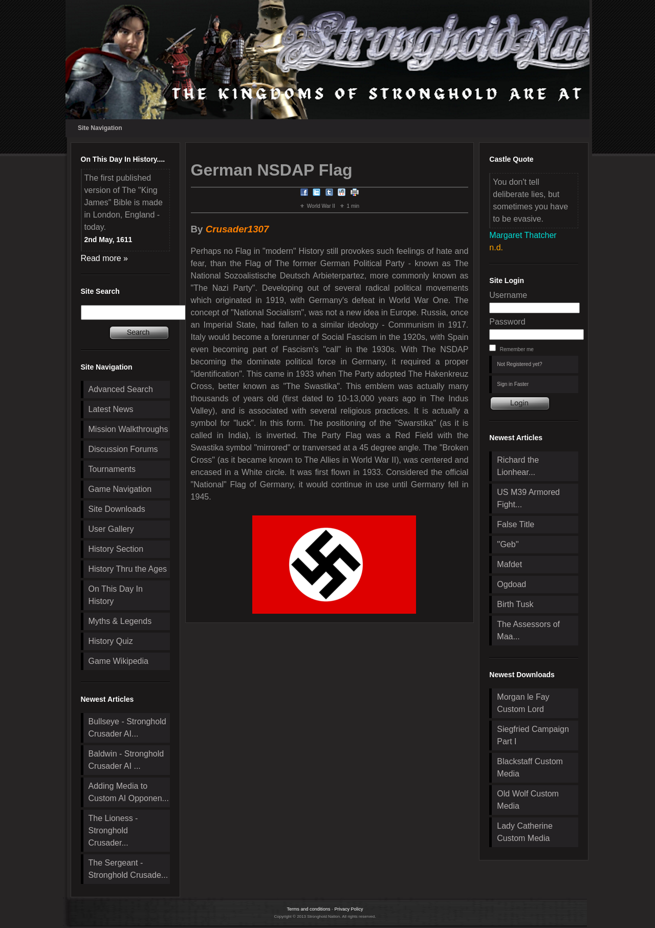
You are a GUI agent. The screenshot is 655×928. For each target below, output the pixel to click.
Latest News (111, 409)
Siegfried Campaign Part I (533, 735)
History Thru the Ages (128, 569)
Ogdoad (511, 584)
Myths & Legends (120, 621)
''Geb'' (507, 544)
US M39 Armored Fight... (528, 498)
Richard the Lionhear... (518, 466)
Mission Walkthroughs (128, 429)
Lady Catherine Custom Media (525, 832)
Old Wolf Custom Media (528, 799)
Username (508, 295)
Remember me (517, 349)
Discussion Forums (123, 449)
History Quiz (111, 641)
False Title (515, 524)
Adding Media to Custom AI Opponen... (129, 792)
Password (507, 321)
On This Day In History (116, 595)
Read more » (104, 258)
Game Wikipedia (118, 661)
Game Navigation (120, 489)
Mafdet (509, 564)
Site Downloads (117, 509)
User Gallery (111, 529)
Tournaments (112, 469)
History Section (116, 549)
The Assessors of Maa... (528, 630)
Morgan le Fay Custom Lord (523, 703)
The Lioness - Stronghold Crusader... (113, 830)
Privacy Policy (349, 909)
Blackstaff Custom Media (530, 767)
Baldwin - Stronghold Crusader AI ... (126, 759)
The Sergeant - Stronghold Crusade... (128, 868)
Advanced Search (121, 389)
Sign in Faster (513, 384)
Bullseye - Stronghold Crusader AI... (127, 727)
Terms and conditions (308, 909)
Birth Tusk (515, 604)
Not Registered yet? (519, 364)
